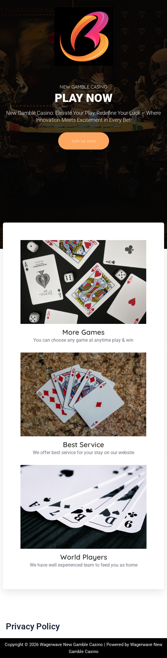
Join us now (83, 141)
